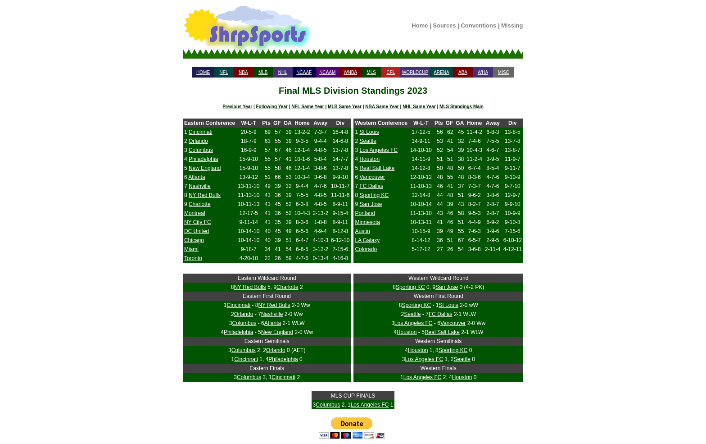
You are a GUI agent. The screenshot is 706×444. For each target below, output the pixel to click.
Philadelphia (203, 159)
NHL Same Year (419, 106)
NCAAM (327, 72)
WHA (483, 72)
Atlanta (196, 177)
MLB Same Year (345, 106)
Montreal (194, 213)
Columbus (201, 150)
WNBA (350, 72)
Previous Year (237, 106)
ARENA (441, 72)
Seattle (367, 141)
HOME (203, 72)
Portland (365, 213)
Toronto (193, 258)
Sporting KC (374, 195)
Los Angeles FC (378, 150)
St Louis (369, 132)
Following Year (271, 106)
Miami (191, 249)
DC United (196, 231)
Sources (444, 25)
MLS (371, 72)
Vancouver (372, 177)
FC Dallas (371, 186)
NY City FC (197, 222)
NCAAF (304, 72)
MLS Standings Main (461, 106)
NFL (224, 72)
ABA (462, 72)
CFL (390, 72)
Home (420, 25)
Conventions (478, 25)
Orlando (198, 141)
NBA (243, 72)
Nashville (200, 186)
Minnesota (367, 222)
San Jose (370, 204)
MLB (263, 72)
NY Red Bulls (205, 195)
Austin (362, 231)
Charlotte (200, 204)
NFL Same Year (307, 106)
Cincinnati (201, 132)
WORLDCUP (415, 72)
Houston (369, 159)
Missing (512, 25)
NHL (282, 72)
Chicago (194, 240)
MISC (503, 72)
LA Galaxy (367, 240)
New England (205, 168)
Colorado (366, 249)
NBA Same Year (382, 106)
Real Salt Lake (376, 168)
